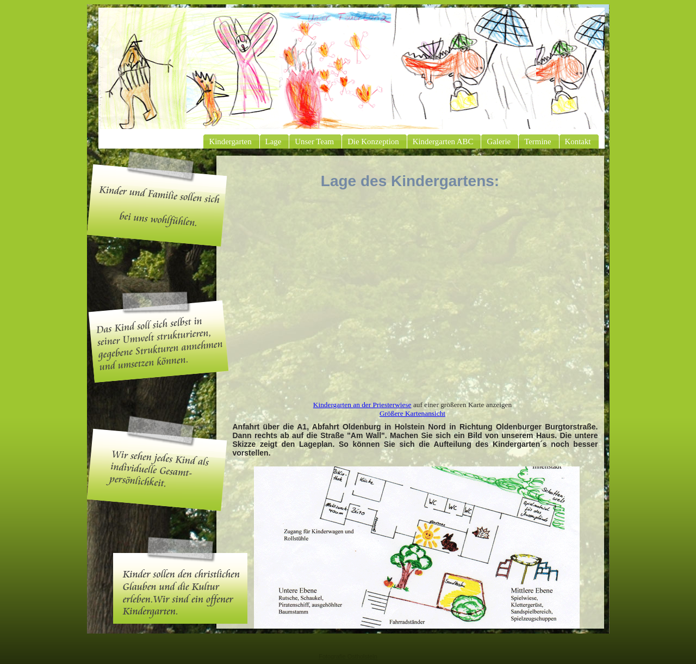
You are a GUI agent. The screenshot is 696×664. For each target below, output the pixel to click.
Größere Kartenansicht (412, 413)
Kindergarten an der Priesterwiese (362, 405)
